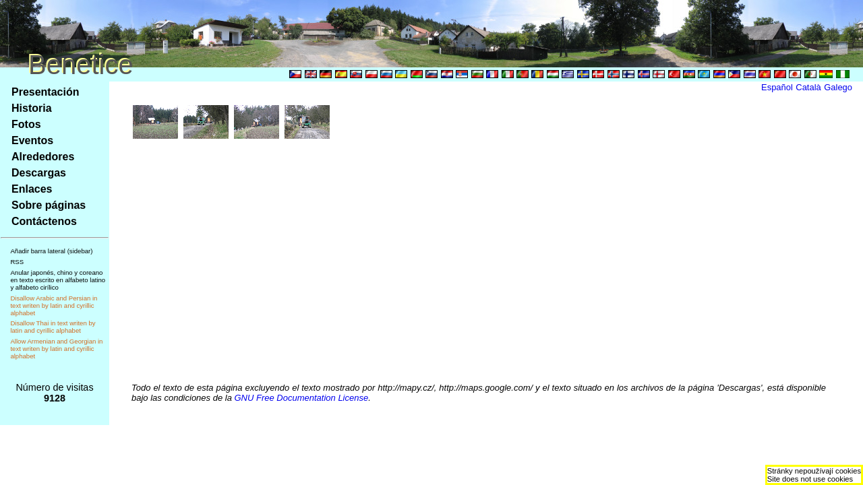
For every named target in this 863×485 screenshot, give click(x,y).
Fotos (26, 124)
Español (777, 87)
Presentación (45, 92)
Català (808, 87)
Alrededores (42, 156)
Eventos (32, 140)
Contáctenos (44, 221)
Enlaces (31, 189)
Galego (838, 87)
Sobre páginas (48, 205)
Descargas (38, 173)
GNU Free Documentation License (302, 398)
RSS (17, 261)
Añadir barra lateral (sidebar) (51, 251)
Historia (31, 108)
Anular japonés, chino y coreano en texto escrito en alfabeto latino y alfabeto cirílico (57, 280)
